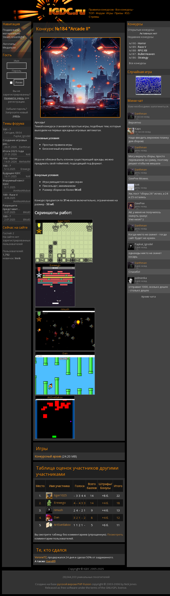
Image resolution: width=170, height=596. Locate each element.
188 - (138, 50)
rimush (65, 309)
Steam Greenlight (13, 37)
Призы (119, 13)
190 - (137, 43)
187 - (142, 54)
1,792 (6, 254)
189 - (137, 47)
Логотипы (9, 44)
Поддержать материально (11, 31)
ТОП (91, 13)
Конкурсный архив (48, 456)
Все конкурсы (124, 9)
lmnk (18, 258)
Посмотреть (115, 534)
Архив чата (148, 296)
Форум (100, 13)
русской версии (67, 584)
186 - (138, 57)
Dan (65, 353)
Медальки (9, 47)
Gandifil (50, 561)
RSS (127, 13)
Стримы (94, 16)
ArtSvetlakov (55, 397)
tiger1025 (64, 221)
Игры (109, 13)
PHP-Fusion (84, 584)
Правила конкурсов (101, 9)
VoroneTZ (41, 557)
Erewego (55, 265)
